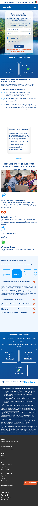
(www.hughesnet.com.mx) (12, 411)
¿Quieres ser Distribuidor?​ (8, 449)
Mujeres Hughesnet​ (6, 467)
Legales (3, 478)
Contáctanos (30, 483)
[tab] (18, 282)
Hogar (2, 455)
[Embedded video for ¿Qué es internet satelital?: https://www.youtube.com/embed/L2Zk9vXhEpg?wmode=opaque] (19, 120)
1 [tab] (17, 158)
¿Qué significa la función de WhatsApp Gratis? (15, 303)
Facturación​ (4, 481)
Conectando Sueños (6, 464)
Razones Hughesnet (6, 446)
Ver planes (19, 46)
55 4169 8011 (9, 72)
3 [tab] (21, 158)
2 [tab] (19, 158)
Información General (6, 275)
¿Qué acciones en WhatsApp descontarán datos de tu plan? (16, 309)
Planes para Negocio (14, 41)
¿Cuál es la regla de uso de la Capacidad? (14, 312)
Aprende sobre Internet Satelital (9, 441)
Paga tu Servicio (5, 476)
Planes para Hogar (13, 38)
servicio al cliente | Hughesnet (25, 388)
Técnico (26, 274)
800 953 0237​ (28, 359)
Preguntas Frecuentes (7, 444)
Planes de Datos (16, 275)
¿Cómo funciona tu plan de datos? (12, 299)
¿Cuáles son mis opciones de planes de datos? (16, 281)
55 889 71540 (19, 373)
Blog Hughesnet (5, 469)
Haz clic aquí (10, 359)
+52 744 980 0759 (28, 72)
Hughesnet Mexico (7, 7)
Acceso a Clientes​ (7, 485)
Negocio (3, 458)
